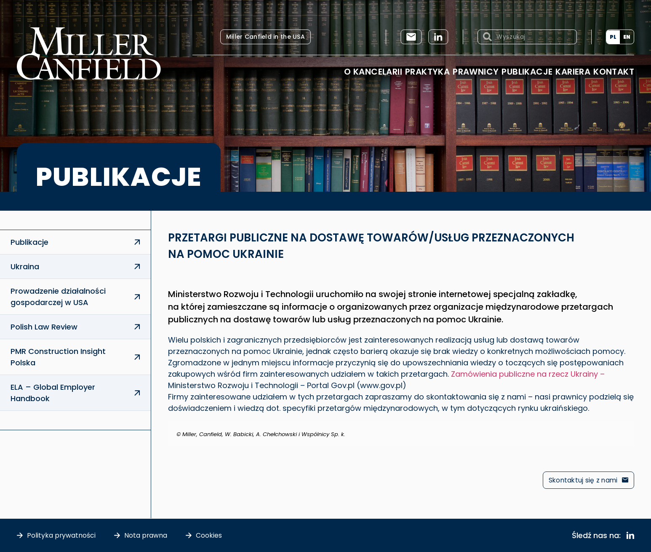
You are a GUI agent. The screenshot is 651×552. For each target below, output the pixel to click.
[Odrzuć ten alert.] (628, 427)
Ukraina (25, 266)
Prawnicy (476, 72)
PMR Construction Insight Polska (58, 357)
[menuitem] (613, 37)
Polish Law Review (44, 327)
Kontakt (613, 72)
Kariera (572, 72)
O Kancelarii (373, 72)
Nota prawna (146, 535)
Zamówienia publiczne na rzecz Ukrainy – (528, 374)
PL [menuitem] (613, 36)
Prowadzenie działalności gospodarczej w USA (58, 297)
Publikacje (527, 72)
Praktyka (427, 72)
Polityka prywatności (61, 535)
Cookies (210, 535)
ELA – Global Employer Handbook (53, 393)
